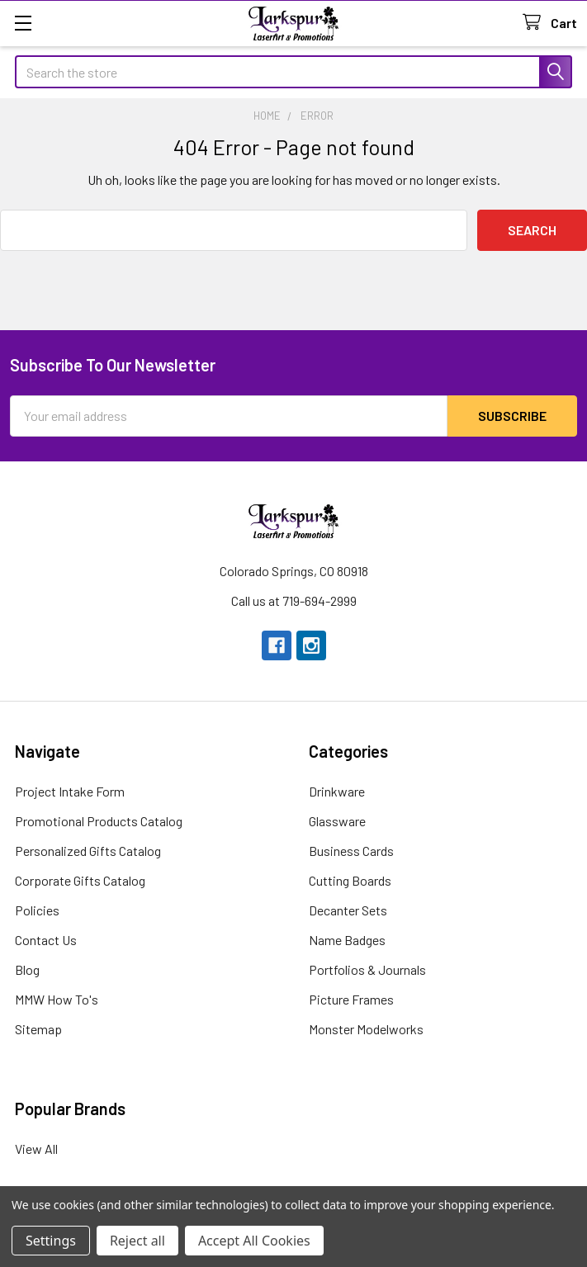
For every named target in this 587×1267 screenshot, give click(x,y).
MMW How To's (56, 999)
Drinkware (337, 791)
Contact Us (46, 940)
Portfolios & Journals (367, 969)
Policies (37, 910)
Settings (51, 1241)
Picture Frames (351, 999)
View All (36, 1148)
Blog (27, 969)
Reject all (137, 1241)
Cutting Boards (350, 880)
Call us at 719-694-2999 (294, 600)
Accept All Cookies (254, 1241)
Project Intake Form (70, 791)
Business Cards (351, 850)
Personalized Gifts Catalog (88, 850)
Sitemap (38, 1029)
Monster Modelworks (366, 1029)
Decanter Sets (348, 910)
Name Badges (347, 940)
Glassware (337, 821)
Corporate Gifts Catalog (80, 880)
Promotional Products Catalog (98, 821)
